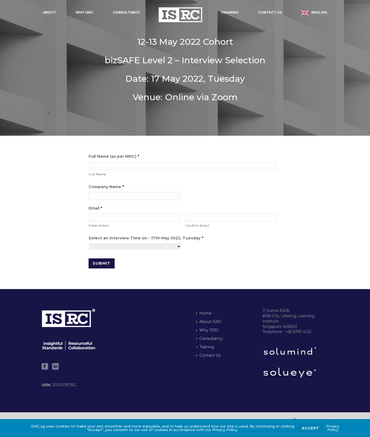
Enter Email (98, 225)
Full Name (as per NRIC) (114, 156)
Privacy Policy (332, 428)
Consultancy (126, 12)
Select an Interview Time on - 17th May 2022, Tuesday (146, 238)
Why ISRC (84, 12)
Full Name (97, 174)
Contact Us (270, 12)
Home (204, 313)
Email (95, 208)
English (319, 12)
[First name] (183, 166)
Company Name (106, 186)
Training (230, 12)
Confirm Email (197, 225)
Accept (310, 428)
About (49, 12)
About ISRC (209, 321)
